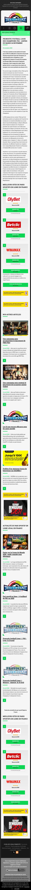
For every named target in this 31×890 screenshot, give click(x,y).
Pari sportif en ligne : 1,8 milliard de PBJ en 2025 (15, 597)
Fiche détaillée (15, 213)
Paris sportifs (15, 271)
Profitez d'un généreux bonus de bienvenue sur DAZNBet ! (15, 470)
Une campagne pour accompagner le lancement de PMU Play (14, 341)
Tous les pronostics (15, 284)
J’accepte (16, 888)
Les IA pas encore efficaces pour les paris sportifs (15, 428)
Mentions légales (6, 848)
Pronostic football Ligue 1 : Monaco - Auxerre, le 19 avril (13, 681)
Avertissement (16, 848)
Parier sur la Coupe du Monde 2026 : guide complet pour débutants (14, 554)
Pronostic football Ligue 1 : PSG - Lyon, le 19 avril (15, 639)
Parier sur (15, 210)
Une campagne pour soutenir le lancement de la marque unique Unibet (14, 385)
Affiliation (23, 848)
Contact (19, 850)
